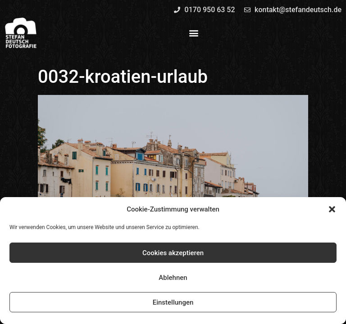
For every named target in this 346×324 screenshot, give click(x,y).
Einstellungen (173, 302)
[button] (332, 209)
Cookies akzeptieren (173, 253)
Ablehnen (173, 278)
